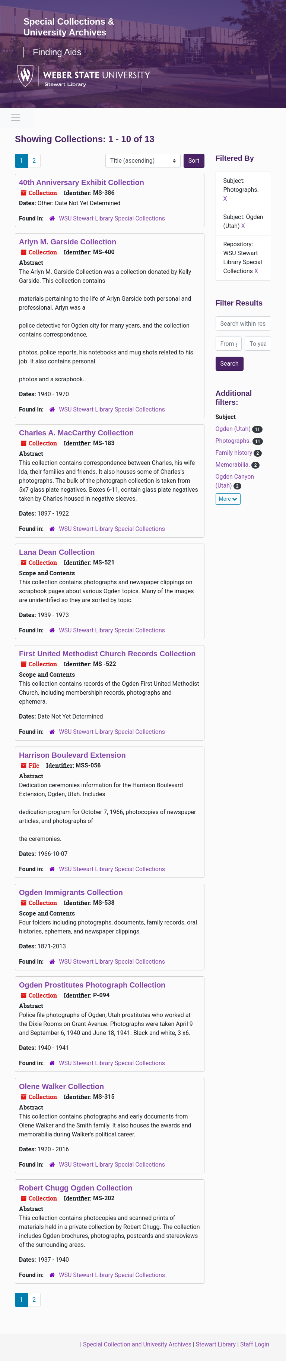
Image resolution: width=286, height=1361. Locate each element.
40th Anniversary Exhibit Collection (81, 182)
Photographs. (234, 440)
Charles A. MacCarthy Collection (76, 433)
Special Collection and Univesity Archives (137, 1344)
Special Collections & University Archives (68, 26)
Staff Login (254, 1344)
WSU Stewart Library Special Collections (112, 218)
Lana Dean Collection (57, 552)
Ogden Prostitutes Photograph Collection (92, 985)
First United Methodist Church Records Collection (107, 654)
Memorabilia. (234, 464)
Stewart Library (216, 1344)
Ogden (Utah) (234, 428)
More (228, 499)
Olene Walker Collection (61, 1086)
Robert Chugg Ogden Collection (75, 1188)
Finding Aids (57, 52)
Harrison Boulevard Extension (72, 755)
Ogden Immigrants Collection (71, 892)
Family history (235, 452)
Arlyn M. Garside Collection (67, 242)
